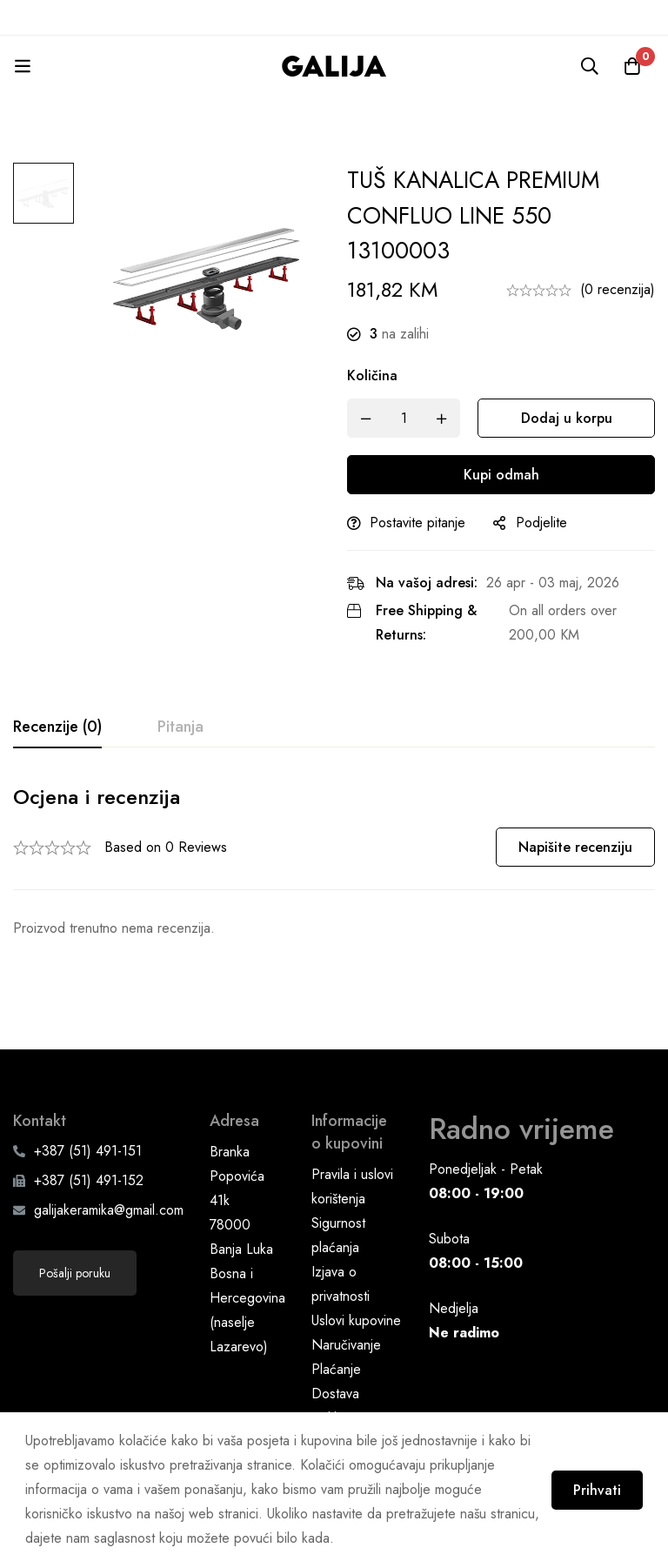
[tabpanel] (334, 862)
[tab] (57, 727)
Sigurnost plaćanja (338, 1196)
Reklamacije (345, 1379)
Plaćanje (336, 1330)
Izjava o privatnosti (340, 1245)
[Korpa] (632, 66)
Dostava (335, 1354)
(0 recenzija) (617, 289)
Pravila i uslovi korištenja (352, 1147)
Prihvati (596, 1490)
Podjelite (541, 523)
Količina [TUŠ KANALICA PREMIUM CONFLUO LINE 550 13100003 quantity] (372, 375)
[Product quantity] (403, 418)
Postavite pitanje (417, 523)
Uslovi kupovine (356, 1281)
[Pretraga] (589, 66)
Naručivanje (346, 1306)
